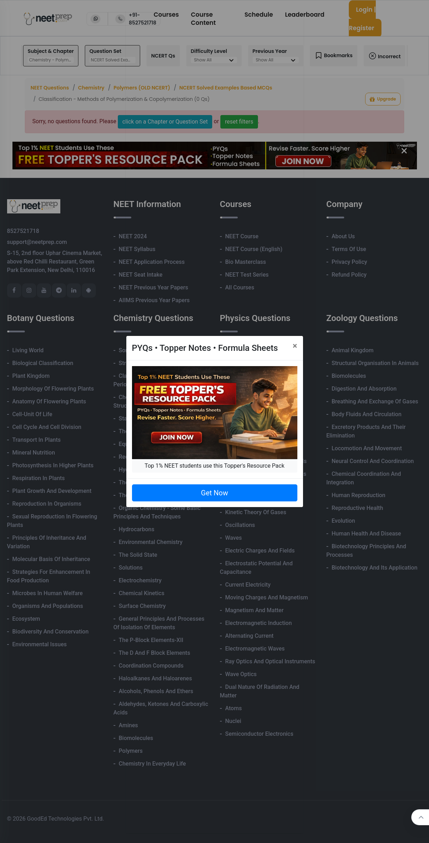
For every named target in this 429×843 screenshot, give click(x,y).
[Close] (295, 346)
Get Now (214, 493)
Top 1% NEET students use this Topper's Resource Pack (214, 465)
